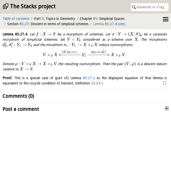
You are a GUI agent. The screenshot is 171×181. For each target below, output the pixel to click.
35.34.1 (97, 83)
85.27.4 (111, 24)
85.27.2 (89, 78)
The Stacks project (33, 6)
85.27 (24, 24)
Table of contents (16, 19)
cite (121, 24)
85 (95, 19)
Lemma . (15, 34)
